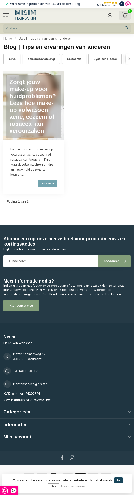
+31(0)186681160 (26, 371)
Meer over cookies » (74, 486)
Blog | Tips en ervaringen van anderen (45, 39)
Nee (54, 486)
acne (12, 59)
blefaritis (74, 59)
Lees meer (47, 183)
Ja (118, 480)
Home (7, 39)
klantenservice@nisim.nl (30, 384)
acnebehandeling (41, 59)
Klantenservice (21, 305)
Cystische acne (105, 59)
